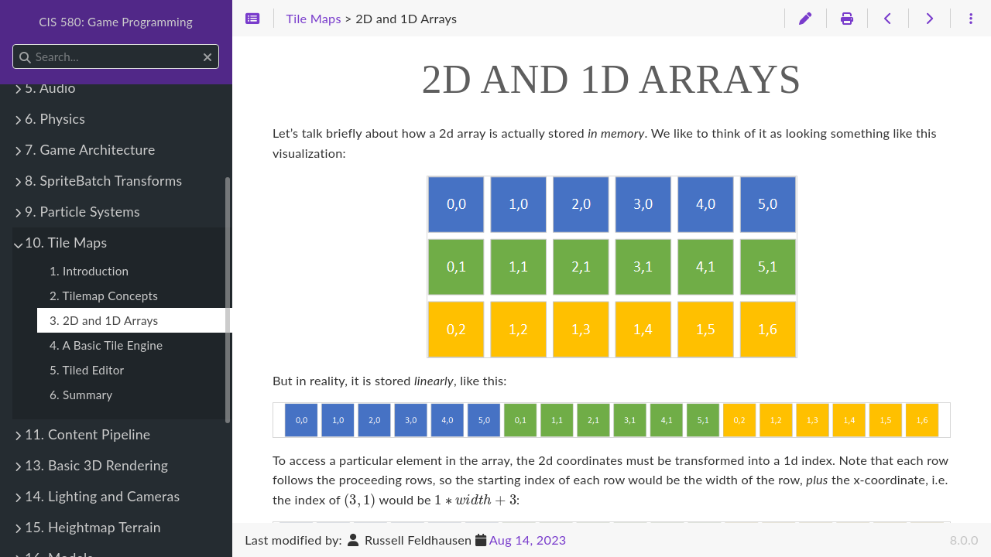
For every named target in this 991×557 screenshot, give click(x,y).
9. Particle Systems (82, 211)
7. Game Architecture (90, 150)
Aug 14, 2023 (528, 539)
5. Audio (50, 88)
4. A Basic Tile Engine (106, 345)
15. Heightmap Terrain (93, 527)
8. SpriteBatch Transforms (103, 181)
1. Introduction (89, 271)
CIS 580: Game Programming (116, 22)
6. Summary (81, 395)
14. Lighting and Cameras (102, 496)
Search (13, 44)
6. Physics (55, 119)
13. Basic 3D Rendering (96, 465)
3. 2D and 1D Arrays (104, 320)
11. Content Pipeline (87, 434)
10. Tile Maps (66, 242)
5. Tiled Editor (87, 370)
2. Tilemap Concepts (104, 295)
